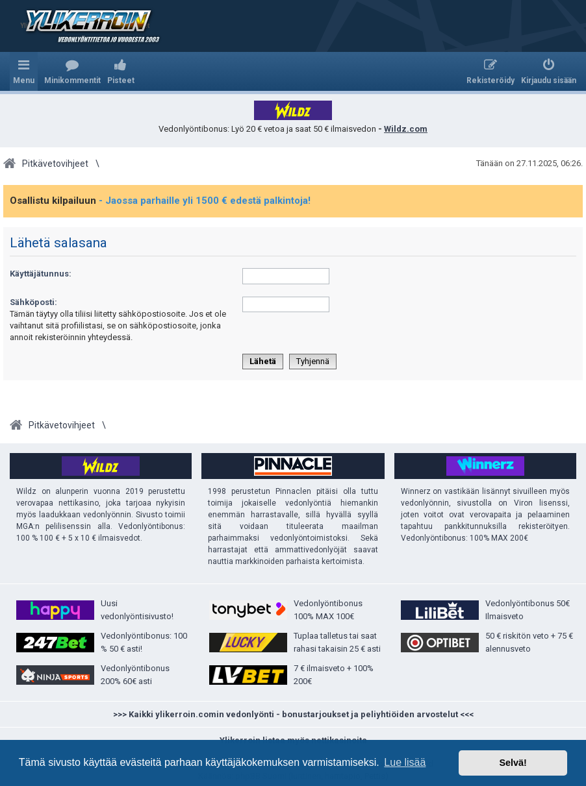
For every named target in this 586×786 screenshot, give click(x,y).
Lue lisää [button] (405, 762)
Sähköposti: (33, 302)
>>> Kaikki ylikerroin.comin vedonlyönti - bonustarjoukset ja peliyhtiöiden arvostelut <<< (293, 714)
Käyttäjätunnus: (40, 273)
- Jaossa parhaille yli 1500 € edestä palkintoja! (205, 200)
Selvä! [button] (512, 762)
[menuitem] (72, 71)
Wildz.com (405, 129)
